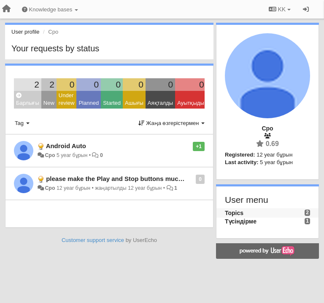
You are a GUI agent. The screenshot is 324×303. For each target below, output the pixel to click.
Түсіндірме (240, 221)
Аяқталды (160, 103)
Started (112, 103)
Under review (67, 99)
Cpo (50, 155)
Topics (234, 213)
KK (280, 9)
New (48, 103)
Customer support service (93, 240)
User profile (25, 32)
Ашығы (134, 103)
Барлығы (27, 99)
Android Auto (66, 145)
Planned (88, 103)
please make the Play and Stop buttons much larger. (124, 178)
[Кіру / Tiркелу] (305, 9)
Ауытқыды (190, 103)
